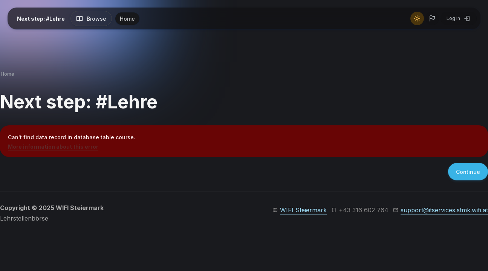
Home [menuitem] (127, 18)
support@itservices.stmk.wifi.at (444, 210)
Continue (468, 172)
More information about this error (53, 146)
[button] (432, 18)
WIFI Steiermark (303, 210)
